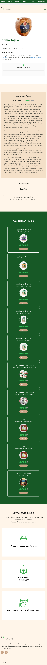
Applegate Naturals (23, 230)
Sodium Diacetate (35, 57)
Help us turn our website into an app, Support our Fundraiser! (23, 1)
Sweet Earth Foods (23, 474)
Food (2, 659)
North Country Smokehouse (23, 365)
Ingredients (4, 662)
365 (23, 419)
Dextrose (4, 57)
